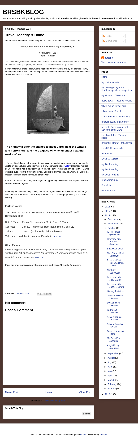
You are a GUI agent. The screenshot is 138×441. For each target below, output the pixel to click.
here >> (56, 236)
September (113, 353)
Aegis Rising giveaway (113, 346)
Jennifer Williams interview (115, 297)
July (110, 362)
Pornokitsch (107, 185)
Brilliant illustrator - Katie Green (117, 143)
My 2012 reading (109, 169)
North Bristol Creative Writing (115, 116)
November (113, 223)
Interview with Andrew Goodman (114, 242)
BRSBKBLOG (23, 11)
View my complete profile (113, 62)
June (110, 366)
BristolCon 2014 (115, 248)
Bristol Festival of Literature (115, 121)
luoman (83, 434)
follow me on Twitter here (113, 106)
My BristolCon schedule (114, 339)
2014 (108, 215)
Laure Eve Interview (112, 311)
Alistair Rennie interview (114, 318)
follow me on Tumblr (111, 111)
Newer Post (11, 392)
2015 (108, 211)
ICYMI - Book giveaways (113, 233)
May (110, 371)
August (111, 358)
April (110, 375)
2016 (108, 206)
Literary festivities (115, 291)
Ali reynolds (107, 153)
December (113, 219)
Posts (107, 36)
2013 (108, 394)
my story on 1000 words (113, 95)
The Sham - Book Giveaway (116, 254)
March (111, 380)
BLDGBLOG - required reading (116, 100)
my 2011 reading (109, 164)
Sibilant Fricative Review (115, 325)
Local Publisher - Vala (112, 148)
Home (48, 392)
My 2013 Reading (110, 174)
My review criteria (110, 82)
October (112, 228)
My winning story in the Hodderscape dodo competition (117, 89)
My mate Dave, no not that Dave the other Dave (114, 128)
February (112, 384)
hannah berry (108, 190)
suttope (109, 57)
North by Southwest (113, 271)
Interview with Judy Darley (114, 278)
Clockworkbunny (109, 180)
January (112, 388)
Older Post (85, 392)
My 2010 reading (109, 159)
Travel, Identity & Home (115, 332)
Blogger (103, 434)
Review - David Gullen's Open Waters (115, 263)
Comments (110, 41)
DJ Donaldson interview (114, 304)
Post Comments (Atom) (54, 401)
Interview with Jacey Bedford (115, 285)
